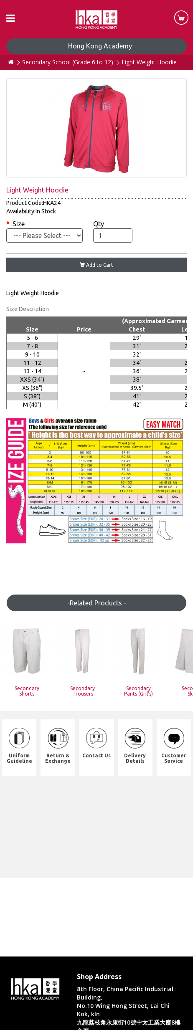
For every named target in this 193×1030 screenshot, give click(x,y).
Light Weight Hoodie (149, 62)
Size (19, 224)
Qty (98, 224)
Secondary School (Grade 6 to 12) (67, 62)
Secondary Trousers (82, 691)
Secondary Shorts (27, 691)
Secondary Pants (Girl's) (138, 691)
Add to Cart (96, 265)
